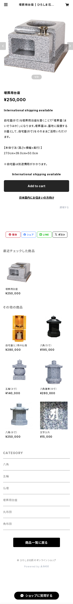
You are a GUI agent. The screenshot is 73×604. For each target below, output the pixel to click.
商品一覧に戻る (36, 543)
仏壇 (6, 488)
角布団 (7, 523)
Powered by (36, 566)
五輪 (6, 476)
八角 (6, 464)
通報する (64, 207)
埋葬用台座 (10, 500)
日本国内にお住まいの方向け (36, 197)
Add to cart (36, 186)
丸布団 (7, 512)
